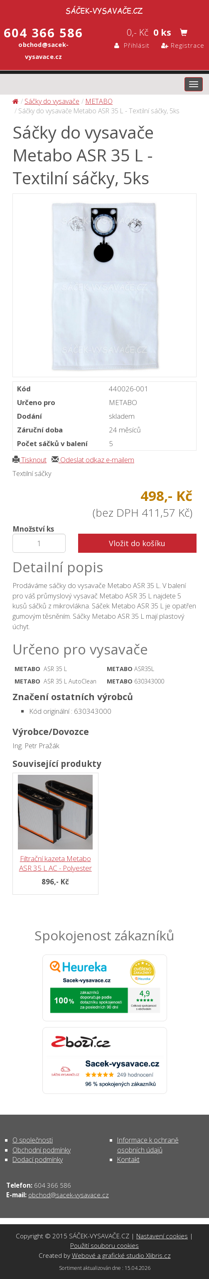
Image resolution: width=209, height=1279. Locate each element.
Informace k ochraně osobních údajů (148, 1144)
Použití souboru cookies (104, 1245)
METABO (99, 101)
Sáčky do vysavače (52, 101)
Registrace (182, 45)
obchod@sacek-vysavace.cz (68, 1194)
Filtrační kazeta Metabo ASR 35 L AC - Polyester (55, 863)
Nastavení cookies (162, 1235)
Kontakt (128, 1159)
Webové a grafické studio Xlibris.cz (121, 1255)
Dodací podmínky (37, 1159)
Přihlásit (132, 45)
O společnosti (32, 1140)
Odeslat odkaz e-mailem (93, 459)
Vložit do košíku (137, 543)
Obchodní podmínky (41, 1150)
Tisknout (29, 459)
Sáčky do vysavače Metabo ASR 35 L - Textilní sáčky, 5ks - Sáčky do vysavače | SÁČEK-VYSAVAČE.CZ (104, 9)
